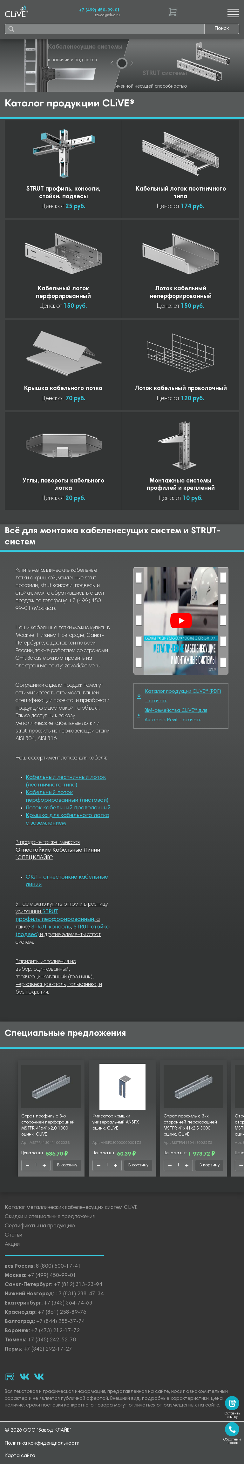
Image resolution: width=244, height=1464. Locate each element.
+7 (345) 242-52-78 (52, 1340)
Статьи (13, 1235)
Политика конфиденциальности (42, 1443)
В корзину (67, 1165)
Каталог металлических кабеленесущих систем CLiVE (71, 1208)
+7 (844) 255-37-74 (60, 1322)
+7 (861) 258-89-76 (62, 1312)
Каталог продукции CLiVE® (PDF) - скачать (179, 696)
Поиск (222, 28)
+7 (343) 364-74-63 (68, 1303)
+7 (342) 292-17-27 (48, 1349)
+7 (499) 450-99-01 (99, 10)
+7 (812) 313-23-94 (78, 1285)
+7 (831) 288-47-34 (79, 1294)
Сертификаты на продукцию (40, 1226)
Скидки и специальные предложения (50, 1217)
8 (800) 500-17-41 (58, 1266)
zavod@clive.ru (107, 15)
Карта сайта (20, 1455)
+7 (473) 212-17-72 (55, 1331)
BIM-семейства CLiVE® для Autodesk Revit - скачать (172, 715)
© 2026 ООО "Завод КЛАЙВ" (38, 1430)
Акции (12, 1244)
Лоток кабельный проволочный (68, 808)
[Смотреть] (181, 620)
